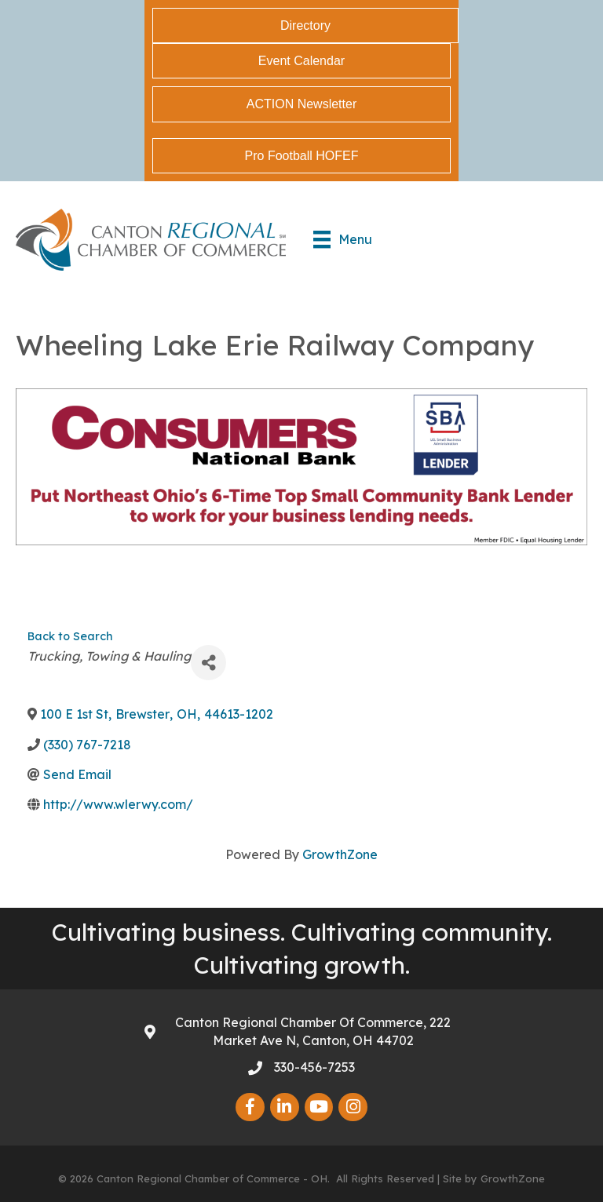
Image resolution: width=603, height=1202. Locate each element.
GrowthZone (340, 854)
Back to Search (69, 636)
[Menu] (343, 239)
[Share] (208, 662)
